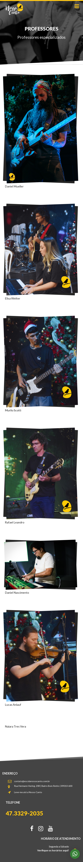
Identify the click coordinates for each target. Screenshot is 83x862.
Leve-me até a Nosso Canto (28, 792)
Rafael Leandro (14, 522)
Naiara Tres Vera (15, 726)
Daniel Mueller (14, 186)
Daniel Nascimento (17, 592)
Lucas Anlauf (13, 704)
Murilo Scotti (13, 410)
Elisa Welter (12, 298)
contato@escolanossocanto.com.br (32, 781)
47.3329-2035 (24, 813)
